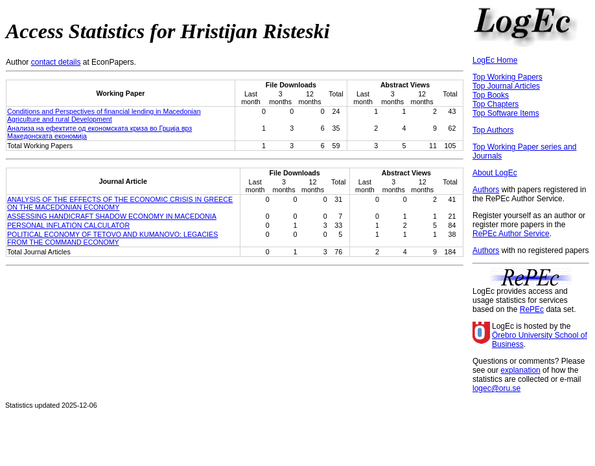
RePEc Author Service (511, 233)
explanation (520, 370)
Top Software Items (505, 113)
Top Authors (492, 130)
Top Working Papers (507, 77)
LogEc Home (494, 60)
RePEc (532, 309)
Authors (485, 189)
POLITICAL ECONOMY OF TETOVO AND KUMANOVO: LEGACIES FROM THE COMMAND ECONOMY (112, 238)
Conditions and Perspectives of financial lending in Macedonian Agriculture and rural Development (104, 115)
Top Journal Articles (506, 86)
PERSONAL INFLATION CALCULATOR (68, 225)
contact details (56, 62)
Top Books (490, 95)
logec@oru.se (496, 388)
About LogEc (494, 172)
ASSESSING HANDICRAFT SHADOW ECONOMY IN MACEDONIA (111, 216)
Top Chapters (495, 104)
